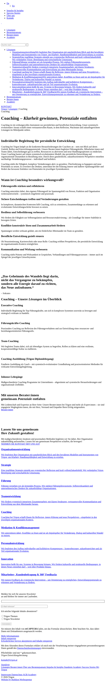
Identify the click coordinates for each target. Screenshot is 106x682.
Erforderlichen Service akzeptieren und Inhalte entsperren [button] (26, 641)
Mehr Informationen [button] (10, 636)
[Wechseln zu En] (13, 6)
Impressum (6, 674)
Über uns (11, 15)
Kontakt (10, 18)
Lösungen (11, 30)
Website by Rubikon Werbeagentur (16, 679)
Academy (11, 37)
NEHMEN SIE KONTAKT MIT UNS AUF (20, 444)
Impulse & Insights (15, 10)
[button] (8, 3)
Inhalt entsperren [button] (8, 638)
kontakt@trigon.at (9, 660)
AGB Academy (29, 674)
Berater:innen (13, 35)
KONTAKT (6, 106)
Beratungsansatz (14, 32)
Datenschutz (17, 674)
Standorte (5, 665)
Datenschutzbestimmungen (29, 648)
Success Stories (13, 13)
